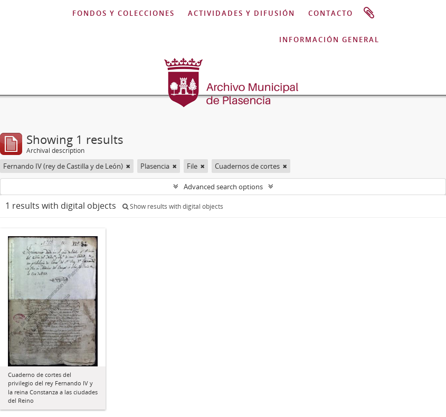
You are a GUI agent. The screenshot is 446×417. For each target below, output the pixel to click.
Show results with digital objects (172, 206)
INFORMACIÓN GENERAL (329, 39)
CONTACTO (330, 13)
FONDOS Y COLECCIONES (123, 13)
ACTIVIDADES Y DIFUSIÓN (241, 13)
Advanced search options (223, 186)
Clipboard (369, 13)
